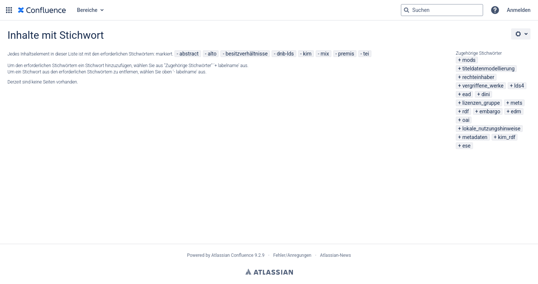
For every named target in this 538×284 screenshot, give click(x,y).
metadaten (474, 137)
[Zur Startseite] (41, 10)
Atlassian (269, 272)
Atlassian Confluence (232, 255)
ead (466, 94)
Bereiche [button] (87, 10)
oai (465, 120)
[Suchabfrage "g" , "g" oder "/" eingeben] (442, 10)
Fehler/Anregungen (292, 255)
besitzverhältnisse (247, 54)
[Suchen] (406, 10)
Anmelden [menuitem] (519, 10)
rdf (465, 111)
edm (516, 111)
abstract (188, 54)
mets (516, 103)
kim (307, 54)
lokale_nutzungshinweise (491, 129)
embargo (489, 111)
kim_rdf (506, 137)
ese (466, 146)
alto (212, 54)
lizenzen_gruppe (481, 103)
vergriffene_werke (482, 86)
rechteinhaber (478, 77)
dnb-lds (285, 54)
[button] (9, 10)
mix (325, 54)
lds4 (519, 86)
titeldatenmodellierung (488, 69)
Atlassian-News (335, 255)
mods (468, 60)
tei (366, 54)
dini (486, 94)
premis (346, 54)
